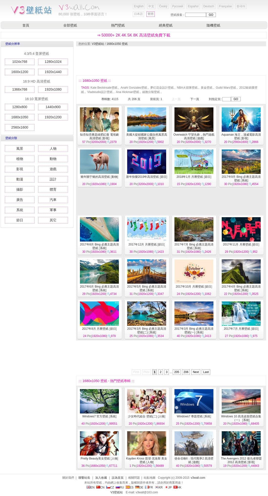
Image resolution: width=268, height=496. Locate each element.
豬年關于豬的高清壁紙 (95, 176)
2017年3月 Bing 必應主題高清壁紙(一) (193, 330)
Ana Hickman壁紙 (127, 92)
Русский (177, 6)
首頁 (25, 25)
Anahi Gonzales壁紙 (134, 87)
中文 (151, 6)
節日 (19, 220)
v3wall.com (198, 477)
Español (193, 6)
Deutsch (208, 6)
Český (163, 6)
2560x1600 (19, 127)
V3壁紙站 (98, 44)
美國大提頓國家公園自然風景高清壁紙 (146, 136)
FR (149, 487)
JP (168, 487)
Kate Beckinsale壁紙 (103, 87)
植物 (19, 159)
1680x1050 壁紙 (117, 44)
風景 (19, 148)
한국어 (241, 6)
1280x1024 (53, 62)
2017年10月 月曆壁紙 (190, 286)
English (139, 6)
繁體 (150, 14)
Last (206, 372)
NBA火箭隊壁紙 (187, 87)
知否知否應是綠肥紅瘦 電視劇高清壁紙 (99, 136)
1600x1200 (19, 72)
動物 (53, 159)
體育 (53, 189)
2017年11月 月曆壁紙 (237, 244)
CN (100, 487)
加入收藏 (101, 477)
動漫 (19, 179)
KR (159, 487)
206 (185, 372)
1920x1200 (53, 117)
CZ (110, 487)
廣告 (19, 200)
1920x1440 (53, 72)
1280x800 (19, 107)
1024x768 (19, 62)
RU (120, 487)
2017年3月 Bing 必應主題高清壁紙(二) (146, 330)
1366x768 (19, 89)
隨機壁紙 (213, 25)
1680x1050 (19, 117)
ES (130, 487)
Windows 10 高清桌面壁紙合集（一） (241, 418)
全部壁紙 (70, 25)
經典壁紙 (165, 25)
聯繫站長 (84, 477)
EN (90, 487)
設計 (53, 179)
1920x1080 (53, 89)
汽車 (53, 200)
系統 (19, 210)
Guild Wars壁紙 (226, 87)
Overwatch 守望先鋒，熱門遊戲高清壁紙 (194, 136)
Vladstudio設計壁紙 (100, 92)
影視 (19, 169)
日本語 (138, 14)
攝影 (19, 189)
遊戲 (53, 169)
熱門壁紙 (118, 25)
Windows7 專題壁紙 (190, 416)
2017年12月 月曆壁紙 (142, 244)
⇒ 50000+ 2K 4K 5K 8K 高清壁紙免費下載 (133, 35)
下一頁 (194, 99)
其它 (53, 220)
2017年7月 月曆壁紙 (237, 328)
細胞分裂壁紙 (151, 92)
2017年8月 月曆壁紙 (95, 328)
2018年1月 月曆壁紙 (190, 176)
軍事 (53, 210)
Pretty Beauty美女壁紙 (95, 458)
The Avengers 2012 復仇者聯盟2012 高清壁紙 (241, 460)
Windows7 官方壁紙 (95, 416)
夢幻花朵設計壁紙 (162, 87)
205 (176, 372)
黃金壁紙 (206, 87)
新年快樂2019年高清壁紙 (142, 176)
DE (139, 487)
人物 (53, 148)
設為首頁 (118, 477)
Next (196, 372)
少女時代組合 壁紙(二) (142, 416)
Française (225, 6)
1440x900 (53, 107)
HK (177, 487)
